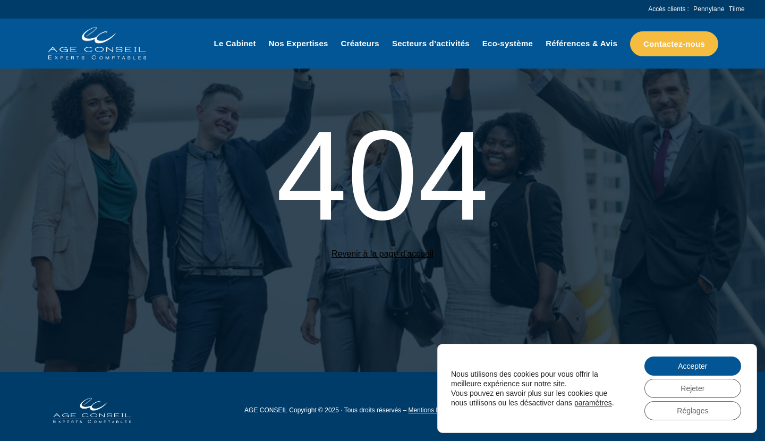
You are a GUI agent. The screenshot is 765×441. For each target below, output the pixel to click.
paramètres (593, 402)
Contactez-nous (674, 43)
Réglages (692, 410)
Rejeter (692, 388)
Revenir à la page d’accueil (383, 253)
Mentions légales (432, 410)
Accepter (692, 366)
